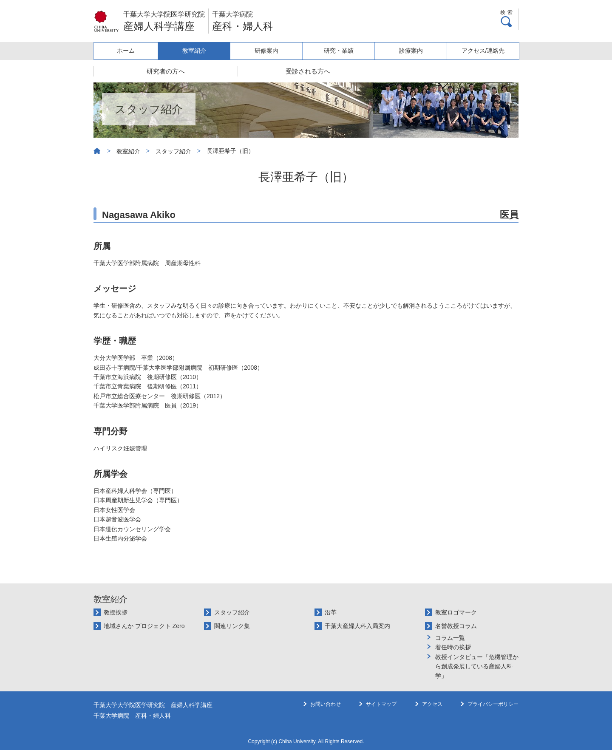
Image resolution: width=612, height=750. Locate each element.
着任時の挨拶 (453, 647)
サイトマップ (381, 704)
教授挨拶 (116, 612)
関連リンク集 (232, 626)
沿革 (331, 612)
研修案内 (271, 50)
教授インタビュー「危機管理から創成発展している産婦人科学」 (476, 666)
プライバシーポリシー (493, 704)
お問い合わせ (325, 704)
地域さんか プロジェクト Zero (144, 626)
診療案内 (413, 50)
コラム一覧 (450, 637)
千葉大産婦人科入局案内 (357, 626)
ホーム (129, 50)
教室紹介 (200, 50)
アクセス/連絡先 (483, 50)
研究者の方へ (166, 71)
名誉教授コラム (456, 626)
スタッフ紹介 (173, 151)
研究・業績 (342, 50)
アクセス (432, 704)
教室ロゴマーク (456, 612)
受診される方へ (308, 71)
